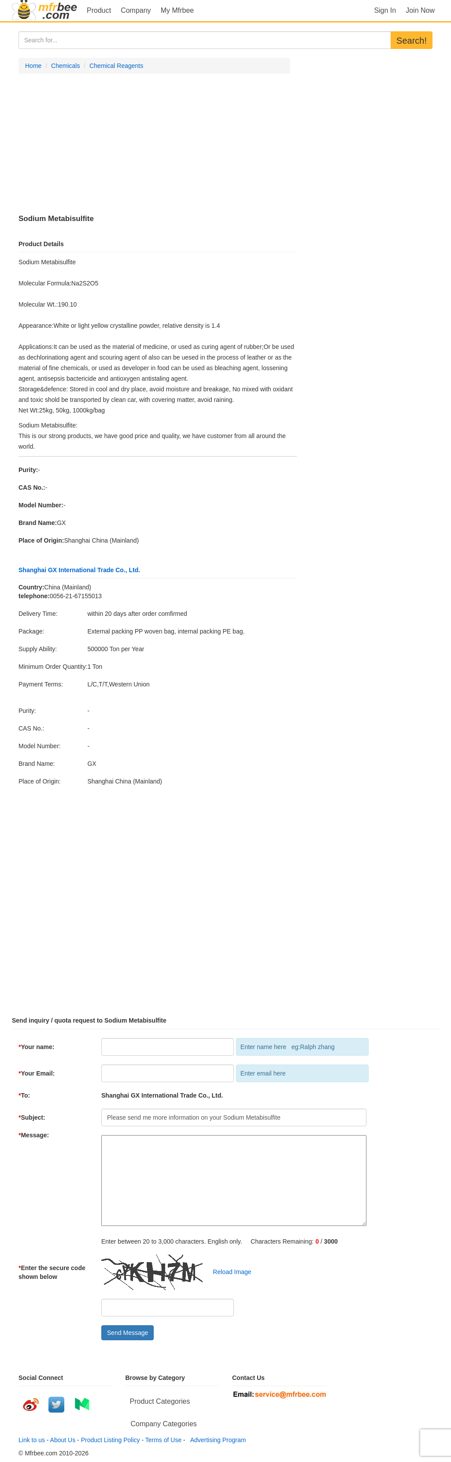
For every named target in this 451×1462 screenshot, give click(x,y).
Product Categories (160, 1401)
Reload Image (227, 1271)
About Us (63, 1439)
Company (136, 10)
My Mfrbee (177, 10)
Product (99, 10)
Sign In (385, 10)
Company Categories (164, 1424)
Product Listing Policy (110, 1439)
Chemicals (65, 65)
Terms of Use (163, 1439)
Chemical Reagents (116, 65)
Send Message (127, 1332)
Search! (411, 40)
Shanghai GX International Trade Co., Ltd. (79, 570)
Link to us (31, 1439)
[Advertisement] (154, 144)
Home (33, 65)
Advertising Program (216, 1439)
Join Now (420, 10)
